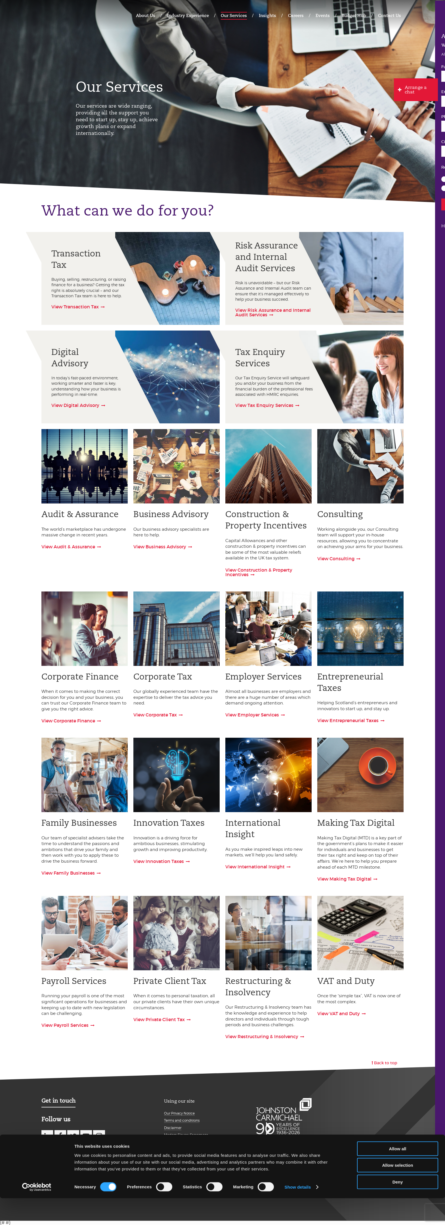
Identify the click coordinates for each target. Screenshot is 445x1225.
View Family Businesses (68, 873)
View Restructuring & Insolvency (261, 1036)
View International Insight (255, 866)
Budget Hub (354, 15)
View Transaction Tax (75, 306)
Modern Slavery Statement (186, 1135)
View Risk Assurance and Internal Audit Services (273, 312)
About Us (145, 15)
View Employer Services (252, 714)
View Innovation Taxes (158, 861)
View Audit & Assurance (68, 546)
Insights (267, 15)
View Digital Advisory (75, 405)
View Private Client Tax (159, 1019)
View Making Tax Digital (344, 879)
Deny (397, 1208)
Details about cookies (181, 1142)
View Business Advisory (159, 546)
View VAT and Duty (338, 1013)
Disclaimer (172, 1128)
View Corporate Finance (68, 720)
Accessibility (174, 1149)
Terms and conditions (182, 1120)
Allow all (397, 1175)
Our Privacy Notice (179, 1113)
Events (323, 15)
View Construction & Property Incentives (258, 572)
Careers (296, 15)
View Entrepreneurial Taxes (348, 720)
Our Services (234, 15)
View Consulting (335, 558)
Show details (298, 1213)
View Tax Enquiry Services (264, 405)
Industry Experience (188, 15)
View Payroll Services (65, 1025)
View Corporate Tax (155, 714)
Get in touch (58, 1100)
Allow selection (397, 1192)
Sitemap (171, 1157)
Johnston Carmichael (63, 15)
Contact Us (389, 15)
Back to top (385, 1062)
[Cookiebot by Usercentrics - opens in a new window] (37, 1214)
